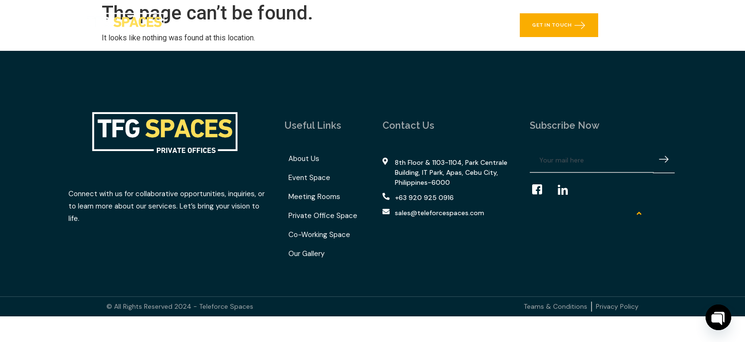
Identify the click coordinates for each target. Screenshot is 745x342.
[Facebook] (541, 190)
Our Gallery (397, 25)
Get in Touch (559, 25)
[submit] (664, 160)
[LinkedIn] (567, 190)
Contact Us (451, 25)
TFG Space (338, 25)
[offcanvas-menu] (663, 25)
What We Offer (268, 25)
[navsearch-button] (641, 25)
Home (212, 25)
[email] (592, 160)
